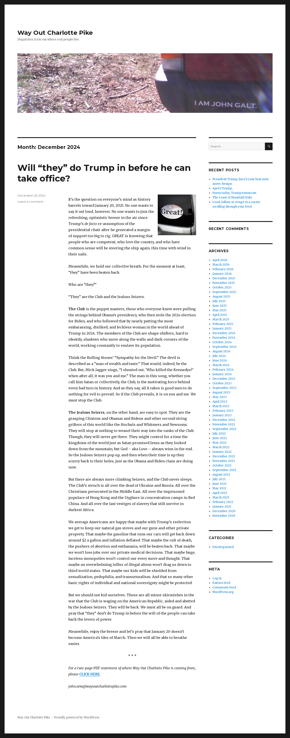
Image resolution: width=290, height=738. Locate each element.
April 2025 (219, 315)
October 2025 (221, 287)
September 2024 (224, 347)
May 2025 (219, 310)
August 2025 (221, 296)
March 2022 (220, 447)
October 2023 (222, 383)
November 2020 (223, 516)
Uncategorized (223, 547)
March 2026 (220, 265)
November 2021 (223, 461)
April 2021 (219, 493)
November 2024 (223, 338)
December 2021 (223, 456)
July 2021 (218, 479)
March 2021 (220, 497)
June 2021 (219, 484)
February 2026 (222, 269)
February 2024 (223, 369)
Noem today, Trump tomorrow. (234, 193)
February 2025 (222, 324)
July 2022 (219, 433)
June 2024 (219, 360)
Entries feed (221, 583)
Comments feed (224, 587)
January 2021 (221, 506)
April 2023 (219, 401)
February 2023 (222, 411)
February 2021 (222, 502)
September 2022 (224, 429)
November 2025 (223, 283)
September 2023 (224, 388)
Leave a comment (30, 201)
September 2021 (224, 470)
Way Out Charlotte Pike (55, 32)
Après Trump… (223, 188)
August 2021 (221, 474)
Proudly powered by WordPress (76, 717)
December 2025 (223, 278)
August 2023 (221, 392)
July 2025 (219, 301)
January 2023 (222, 415)
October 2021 (221, 465)
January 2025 (221, 328)
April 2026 (219, 260)
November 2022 (223, 424)
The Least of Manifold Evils (232, 197)
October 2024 (222, 342)
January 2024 (222, 374)
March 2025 (220, 319)
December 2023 (223, 379)
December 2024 (224, 333)
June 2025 (219, 306)
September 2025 (224, 292)
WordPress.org (223, 592)
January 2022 (222, 452)
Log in (217, 578)
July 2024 (219, 356)
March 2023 (220, 406)
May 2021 (219, 488)
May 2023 (219, 397)
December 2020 (224, 511)
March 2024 (221, 365)
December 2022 (223, 420)
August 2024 (221, 351)
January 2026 (222, 274)
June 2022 (219, 438)
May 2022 (219, 443)
